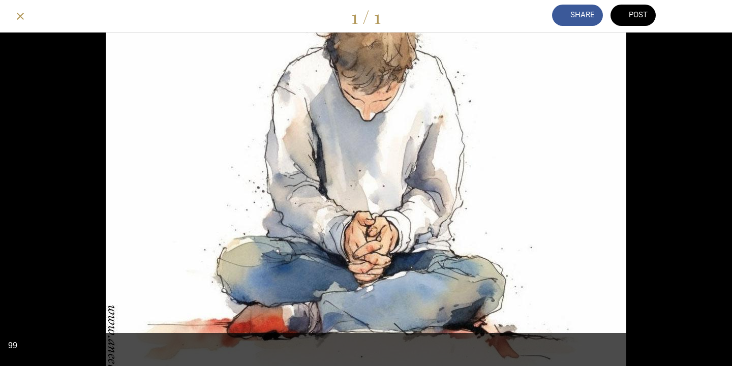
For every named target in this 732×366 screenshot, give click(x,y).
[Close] (20, 16)
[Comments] (685, 16)
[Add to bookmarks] (711, 16)
